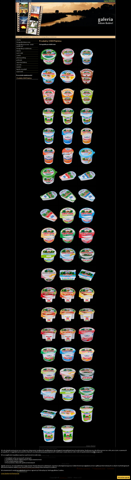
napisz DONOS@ (109, 1)
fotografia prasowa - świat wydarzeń (25, 45)
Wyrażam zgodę (123, 477)
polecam (19, 60)
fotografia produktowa (48, 37)
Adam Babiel (36, 37)
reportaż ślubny (21, 62)
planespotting (21, 57)
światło (18, 67)
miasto (18, 51)
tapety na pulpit (21, 69)
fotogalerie (27, 37)
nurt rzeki (19, 53)
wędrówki (19, 71)
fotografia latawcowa (23, 42)
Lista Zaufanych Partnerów (10, 473)
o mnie (18, 55)
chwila (18, 40)
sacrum (18, 64)
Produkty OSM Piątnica (24, 78)
